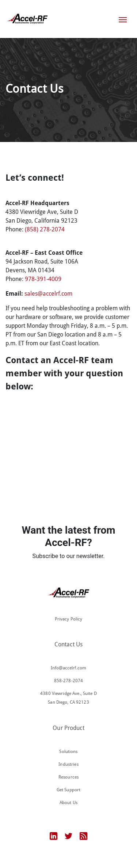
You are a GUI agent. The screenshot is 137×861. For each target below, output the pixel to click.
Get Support (68, 789)
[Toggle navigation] (122, 19)
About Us (68, 802)
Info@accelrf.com (68, 667)
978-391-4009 (43, 279)
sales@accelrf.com (48, 293)
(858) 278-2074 (45, 229)
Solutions (68, 751)
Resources (68, 777)
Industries (68, 764)
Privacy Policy (69, 619)
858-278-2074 (68, 680)
